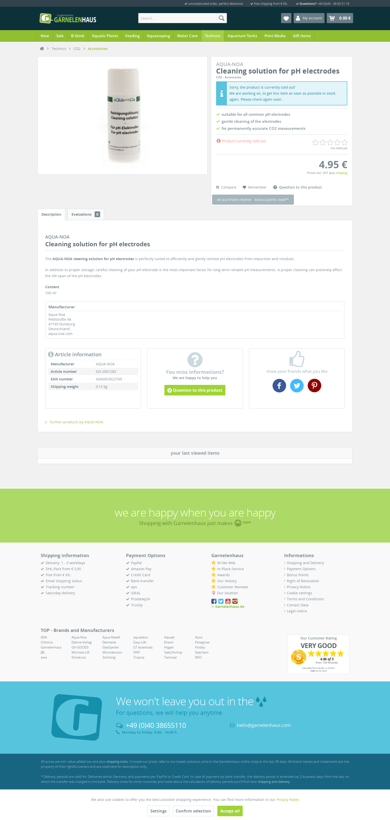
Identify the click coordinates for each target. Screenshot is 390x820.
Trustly (137, 605)
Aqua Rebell (111, 637)
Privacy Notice (298, 586)
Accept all (230, 811)
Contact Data (297, 605)
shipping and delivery (274, 781)
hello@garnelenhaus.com (264, 725)
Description (51, 214)
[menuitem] (182, 18)
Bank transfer (142, 580)
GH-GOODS (80, 647)
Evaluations (86, 214)
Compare (226, 187)
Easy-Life (139, 642)
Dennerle (109, 642)
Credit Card (140, 574)
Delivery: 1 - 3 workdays (65, 562)
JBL (43, 652)
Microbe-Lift (81, 652)
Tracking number (60, 586)
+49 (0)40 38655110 (156, 725)
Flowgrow (202, 642)
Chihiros (47, 642)
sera (44, 657)
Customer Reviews (232, 586)
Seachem (202, 652)
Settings (158, 811)
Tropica (138, 657)
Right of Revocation (303, 580)
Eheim (168, 642)
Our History (227, 580)
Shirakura (79, 657)
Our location (227, 593)
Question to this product (194, 390)
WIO (198, 657)
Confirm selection (193, 811)
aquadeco (140, 637)
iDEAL (136, 593)
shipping (341, 173)
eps (134, 586)
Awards (223, 574)
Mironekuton (112, 652)
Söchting (108, 657)
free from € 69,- (59, 574)
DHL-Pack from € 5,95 (63, 568)
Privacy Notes (288, 799)
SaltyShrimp (173, 652)
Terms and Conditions (305, 599)
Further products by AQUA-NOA (74, 422)
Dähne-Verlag (82, 642)
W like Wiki (226, 562)
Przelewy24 (140, 599)
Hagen (169, 647)
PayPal (136, 562)
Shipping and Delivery (305, 562)
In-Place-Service (230, 568)
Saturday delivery (60, 593)
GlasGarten (110, 647)
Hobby (200, 647)
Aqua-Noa (79, 637)
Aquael (169, 637)
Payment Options (301, 568)
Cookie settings (299, 593)
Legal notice (297, 611)
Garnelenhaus (51, 647)
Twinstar (170, 657)
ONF (136, 652)
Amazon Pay (141, 568)
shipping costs (117, 761)
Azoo (199, 637)
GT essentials (143, 647)
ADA (44, 637)
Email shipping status (64, 580)
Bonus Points (298, 574)
